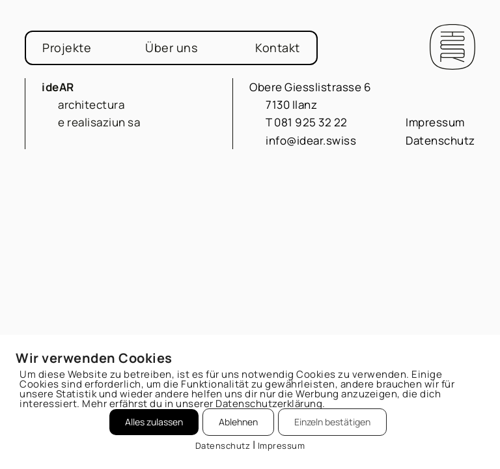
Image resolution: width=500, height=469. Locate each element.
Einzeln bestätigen (332, 422)
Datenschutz (440, 140)
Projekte (66, 47)
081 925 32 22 (311, 122)
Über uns (171, 47)
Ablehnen (238, 422)
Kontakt (277, 47)
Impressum (435, 122)
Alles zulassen (154, 422)
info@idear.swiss (311, 140)
